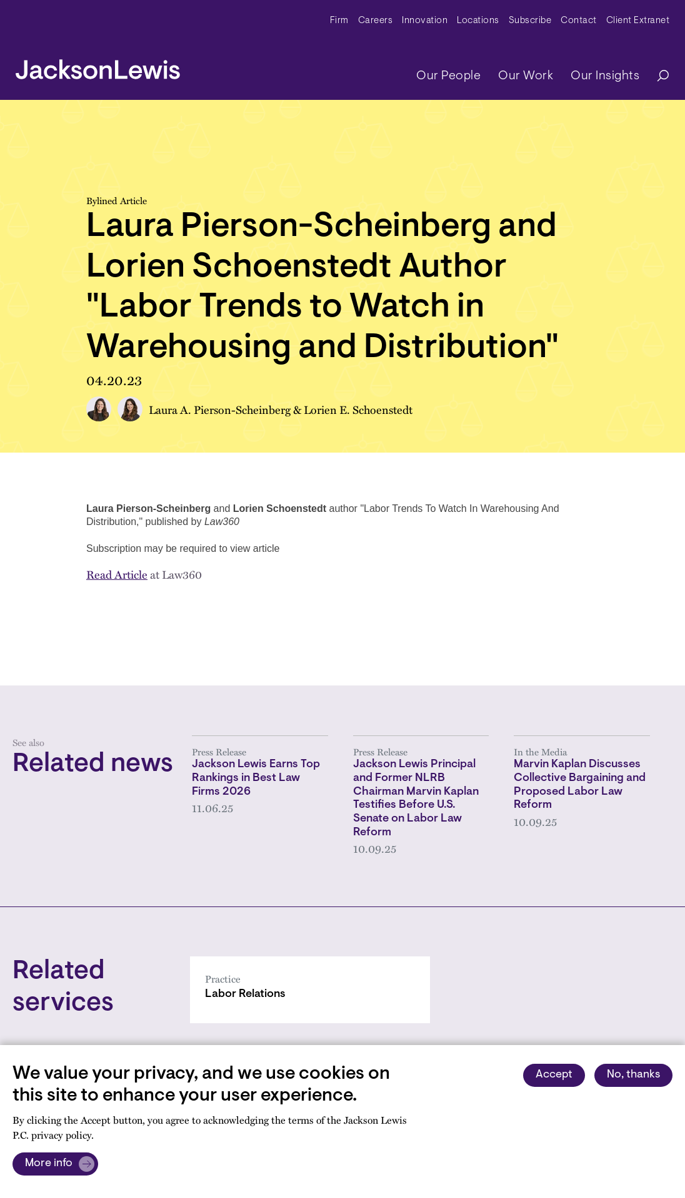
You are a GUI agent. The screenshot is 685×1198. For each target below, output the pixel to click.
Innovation (425, 21)
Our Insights (605, 76)
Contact (579, 21)
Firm (339, 21)
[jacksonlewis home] (98, 66)
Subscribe (530, 21)
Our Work (525, 76)
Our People (448, 76)
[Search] (656, 76)
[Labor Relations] (310, 989)
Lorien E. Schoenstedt (358, 409)
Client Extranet (638, 21)
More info (48, 1163)
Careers (375, 21)
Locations (478, 21)
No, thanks (633, 1075)
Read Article (117, 574)
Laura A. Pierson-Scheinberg (220, 409)
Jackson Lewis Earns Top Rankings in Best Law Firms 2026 (256, 778)
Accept (554, 1075)
